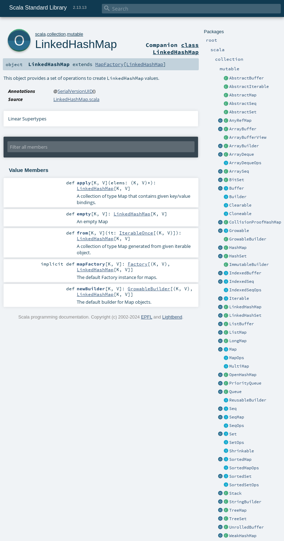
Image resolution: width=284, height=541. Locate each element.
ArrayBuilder (244, 145)
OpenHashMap (242, 374)
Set (233, 434)
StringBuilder (245, 501)
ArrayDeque (241, 154)
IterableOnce (136, 233)
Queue (235, 391)
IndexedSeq (241, 281)
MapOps (236, 357)
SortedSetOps (244, 484)
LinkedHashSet (245, 315)
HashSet (238, 256)
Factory (137, 264)
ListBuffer (241, 323)
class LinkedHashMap (176, 48)
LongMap (238, 340)
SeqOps (236, 425)
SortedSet (240, 476)
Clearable (240, 205)
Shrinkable (241, 450)
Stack (235, 493)
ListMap (238, 332)
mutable (75, 34)
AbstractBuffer (246, 78)
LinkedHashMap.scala (76, 99)
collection (56, 34)
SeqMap (236, 417)
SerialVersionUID (75, 91)
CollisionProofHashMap (255, 222)
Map (233, 349)
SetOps (236, 442)
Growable (239, 230)
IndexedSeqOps (245, 289)
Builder (238, 196)
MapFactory (109, 64)
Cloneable (240, 213)
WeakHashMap (242, 535)
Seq (233, 408)
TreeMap (238, 510)
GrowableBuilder (247, 239)
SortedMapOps (244, 467)
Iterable (239, 298)
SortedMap (240, 459)
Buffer (236, 188)
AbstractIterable (249, 86)
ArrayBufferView (247, 137)
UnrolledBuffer (246, 527)
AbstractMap (242, 95)
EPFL (146, 317)
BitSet (236, 179)
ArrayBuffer (242, 128)
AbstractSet (242, 111)
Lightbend (172, 317)
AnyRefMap (240, 120)
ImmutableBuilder (249, 264)
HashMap (238, 247)
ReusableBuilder (247, 400)
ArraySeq (239, 171)
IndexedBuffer (245, 272)
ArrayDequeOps (245, 162)
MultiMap (239, 366)
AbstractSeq (242, 103)
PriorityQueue (245, 383)
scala (40, 34)
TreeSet (238, 518)
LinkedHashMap (245, 306)
